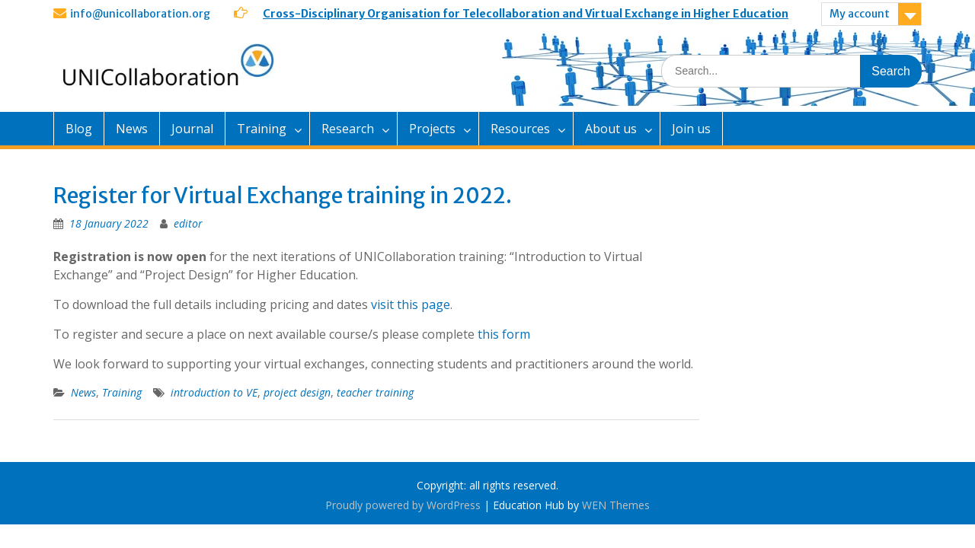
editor (188, 223)
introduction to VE (214, 392)
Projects (432, 128)
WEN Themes (616, 505)
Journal (192, 128)
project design (297, 392)
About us (611, 128)
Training (261, 128)
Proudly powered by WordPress (403, 505)
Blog (79, 128)
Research (347, 128)
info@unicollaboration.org (140, 14)
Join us (691, 128)
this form (505, 334)
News (132, 128)
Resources (520, 128)
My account (860, 14)
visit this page (410, 304)
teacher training (375, 392)
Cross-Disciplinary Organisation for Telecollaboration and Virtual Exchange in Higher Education (525, 14)
